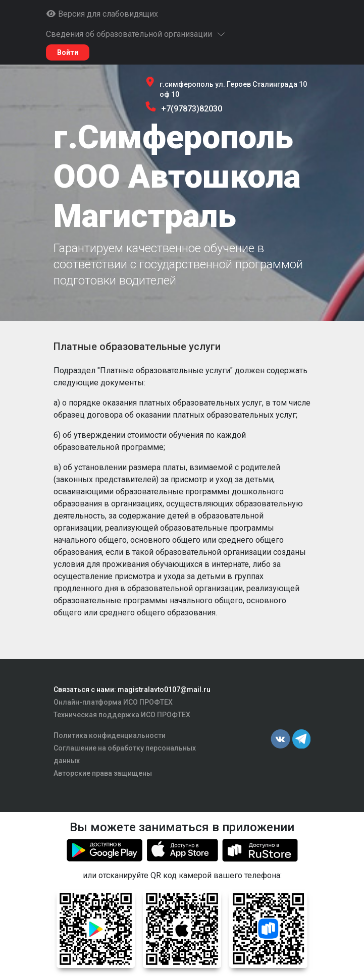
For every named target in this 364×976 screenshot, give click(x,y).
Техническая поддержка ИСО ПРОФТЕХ (122, 715)
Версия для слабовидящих (102, 14)
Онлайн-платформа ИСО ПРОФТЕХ (113, 702)
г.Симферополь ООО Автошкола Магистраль (177, 177)
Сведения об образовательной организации (136, 34)
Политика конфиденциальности (110, 735)
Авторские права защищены (103, 773)
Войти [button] (67, 52)
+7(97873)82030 (191, 108)
